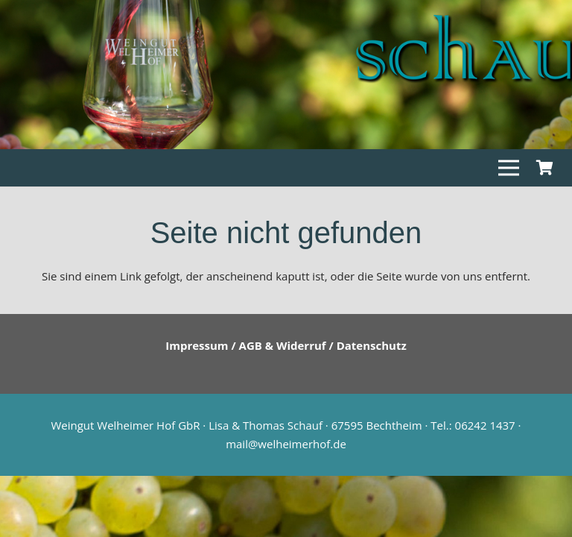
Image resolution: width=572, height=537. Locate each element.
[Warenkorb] (544, 167)
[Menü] (508, 167)
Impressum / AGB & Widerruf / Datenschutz (286, 345)
